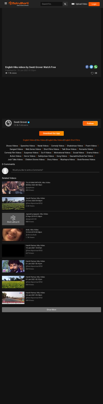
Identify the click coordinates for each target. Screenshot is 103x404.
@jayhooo (30, 188)
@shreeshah (31, 235)
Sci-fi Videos (46, 153)
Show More (51, 310)
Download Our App (51, 133)
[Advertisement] (51, 98)
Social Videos (78, 153)
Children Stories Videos (35, 159)
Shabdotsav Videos (75, 146)
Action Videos (15, 156)
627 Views (30, 253)
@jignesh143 (31, 219)
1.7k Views (30, 237)
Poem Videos (91, 146)
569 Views (30, 269)
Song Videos (62, 156)
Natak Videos (43, 146)
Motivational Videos (62, 153)
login (94, 4)
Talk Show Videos (69, 149)
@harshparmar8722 (34, 203)
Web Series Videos (33, 149)
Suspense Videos (31, 153)
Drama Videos (93, 153)
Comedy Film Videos (12, 153)
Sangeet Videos (16, 149)
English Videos (29, 140)
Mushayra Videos (67, 159)
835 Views (30, 190)
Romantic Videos (86, 149)
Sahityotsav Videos (46, 156)
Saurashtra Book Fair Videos (81, 156)
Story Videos (52, 159)
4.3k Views (30, 206)
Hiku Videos (41, 140)
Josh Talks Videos (15, 159)
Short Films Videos (51, 149)
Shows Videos (12, 146)
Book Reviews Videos (86, 159)
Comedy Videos (57, 146)
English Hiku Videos (55, 140)
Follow (90, 123)
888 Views (30, 222)
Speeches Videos (28, 146)
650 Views (30, 285)
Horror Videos (29, 156)
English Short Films (72, 140)
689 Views (30, 300)
